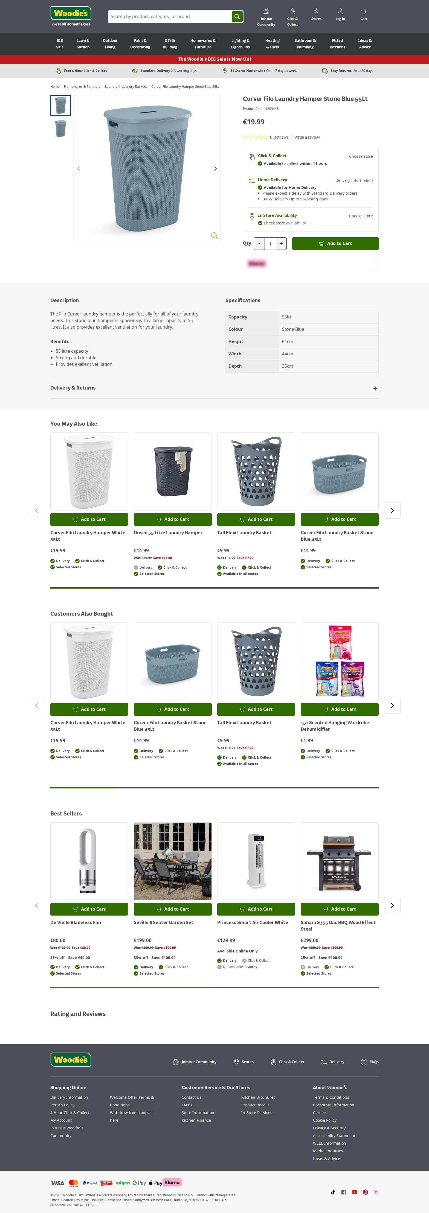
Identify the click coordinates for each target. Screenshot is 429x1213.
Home (55, 86)
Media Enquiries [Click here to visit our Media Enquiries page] (328, 1151)
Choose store (361, 156)
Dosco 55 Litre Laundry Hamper (168, 533)
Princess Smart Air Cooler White (252, 923)
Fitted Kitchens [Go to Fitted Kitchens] (337, 44)
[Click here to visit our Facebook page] (343, 1192)
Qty (247, 243)
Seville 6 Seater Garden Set (163, 923)
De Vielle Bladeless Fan (75, 923)
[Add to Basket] (335, 243)
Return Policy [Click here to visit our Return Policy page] (62, 1105)
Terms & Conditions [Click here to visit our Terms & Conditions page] (331, 1097)
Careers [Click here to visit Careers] (320, 1113)
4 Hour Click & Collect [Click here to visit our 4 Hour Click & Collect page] (69, 1113)
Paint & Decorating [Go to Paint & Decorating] (140, 44)
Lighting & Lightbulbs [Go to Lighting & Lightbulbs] (240, 44)
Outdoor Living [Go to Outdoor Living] (110, 44)
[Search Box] (176, 16)
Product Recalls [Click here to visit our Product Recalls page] (255, 1105)
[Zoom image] (214, 235)
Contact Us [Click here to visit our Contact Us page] (191, 1097)
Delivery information (354, 180)
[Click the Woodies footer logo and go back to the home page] (70, 1063)
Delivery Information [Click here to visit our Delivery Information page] (69, 1097)
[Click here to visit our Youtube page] (354, 1192)
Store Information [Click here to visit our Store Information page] (198, 1113)
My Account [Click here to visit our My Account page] (61, 1120)
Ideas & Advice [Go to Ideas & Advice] (365, 44)
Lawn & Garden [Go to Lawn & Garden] (83, 44)
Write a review (307, 137)
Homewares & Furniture (82, 86)
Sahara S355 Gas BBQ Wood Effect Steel (338, 926)
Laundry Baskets (134, 86)
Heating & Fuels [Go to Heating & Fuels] (272, 44)
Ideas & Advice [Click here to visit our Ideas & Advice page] (326, 1159)
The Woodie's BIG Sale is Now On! (214, 59)
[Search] (237, 16)
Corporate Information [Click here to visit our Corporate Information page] (333, 1105)
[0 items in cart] (364, 15)
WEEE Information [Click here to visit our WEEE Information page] (329, 1143)
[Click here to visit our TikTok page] (333, 1192)
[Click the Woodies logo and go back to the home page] (70, 17)
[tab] (60, 105)
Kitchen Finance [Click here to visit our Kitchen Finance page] (196, 1120)
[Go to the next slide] (216, 168)
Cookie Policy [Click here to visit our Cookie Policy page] (325, 1120)
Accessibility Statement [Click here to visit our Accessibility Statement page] (334, 1136)
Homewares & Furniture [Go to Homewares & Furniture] (203, 44)
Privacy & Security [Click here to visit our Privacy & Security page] (329, 1128)
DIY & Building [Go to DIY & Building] (170, 44)
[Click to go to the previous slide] (36, 510)
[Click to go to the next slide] (392, 510)
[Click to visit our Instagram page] (376, 1192)
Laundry (111, 86)
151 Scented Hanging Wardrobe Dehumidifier (335, 726)
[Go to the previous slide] (78, 168)
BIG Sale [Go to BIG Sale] (60, 44)
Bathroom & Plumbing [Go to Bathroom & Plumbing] (305, 44)
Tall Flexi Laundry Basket (244, 533)
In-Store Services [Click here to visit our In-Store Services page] (256, 1113)
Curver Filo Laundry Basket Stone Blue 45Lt (337, 536)
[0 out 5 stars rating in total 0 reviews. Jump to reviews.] (265, 137)
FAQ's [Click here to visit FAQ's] (187, 1105)
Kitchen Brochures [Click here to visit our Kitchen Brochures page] (258, 1097)
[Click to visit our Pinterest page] (365, 1192)
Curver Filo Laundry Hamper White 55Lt (87, 536)
